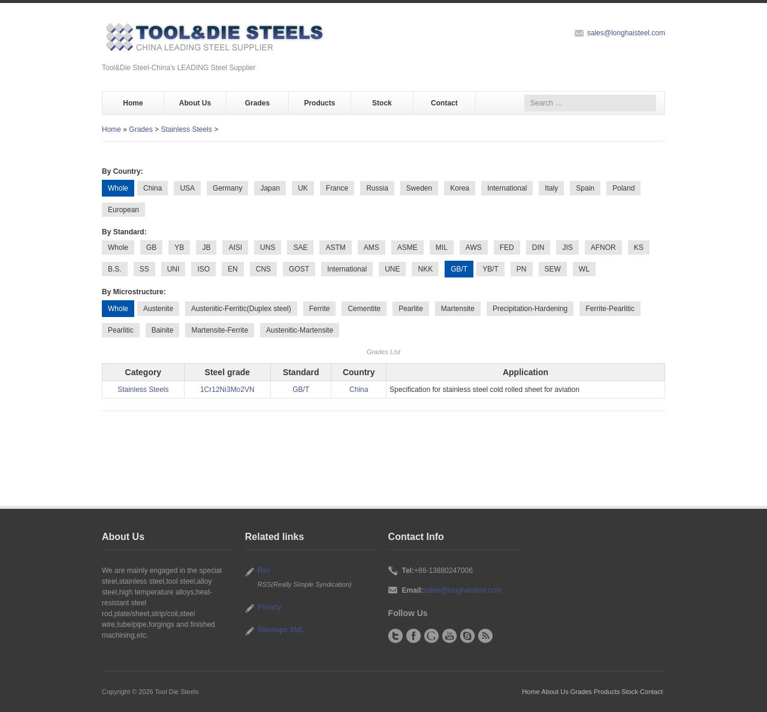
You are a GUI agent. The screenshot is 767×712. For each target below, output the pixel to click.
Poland (623, 188)
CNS (263, 269)
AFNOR (603, 247)
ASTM (335, 247)
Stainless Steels (186, 129)
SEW (553, 269)
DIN (538, 247)
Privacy (269, 607)
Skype (467, 636)
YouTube (449, 636)
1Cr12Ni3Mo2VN (227, 389)
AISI (235, 247)
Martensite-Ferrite (219, 330)
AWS (474, 247)
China (152, 188)
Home (133, 103)
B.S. (115, 269)
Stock (382, 103)
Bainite (163, 330)
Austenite (158, 308)
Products (319, 103)
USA (187, 188)
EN (233, 269)
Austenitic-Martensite (299, 330)
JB (206, 247)
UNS (267, 247)
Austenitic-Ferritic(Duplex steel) (241, 308)
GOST (299, 269)
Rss (264, 570)
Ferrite (319, 308)
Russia (377, 188)
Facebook (413, 636)
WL (584, 269)
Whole (118, 247)
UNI (173, 269)
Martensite (458, 308)
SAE (300, 247)
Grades (257, 103)
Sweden (419, 188)
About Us (195, 103)
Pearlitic (121, 330)
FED (507, 247)
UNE (392, 269)
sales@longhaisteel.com (626, 33)
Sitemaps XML (281, 630)
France (337, 188)
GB (151, 247)
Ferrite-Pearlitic (609, 308)
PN (522, 269)
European (123, 210)
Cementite (364, 308)
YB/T (490, 269)
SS (144, 269)
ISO (203, 269)
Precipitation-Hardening (530, 308)
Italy (551, 188)
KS (639, 247)
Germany (227, 188)
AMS (371, 247)
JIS (567, 247)
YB (179, 247)
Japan (270, 188)
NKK (425, 269)
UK (303, 188)
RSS (485, 636)
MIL (442, 247)
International (507, 188)
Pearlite (410, 308)
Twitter (395, 636)
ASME (407, 247)
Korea (459, 188)
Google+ (431, 636)
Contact (444, 103)
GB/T (300, 389)
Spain (585, 188)
